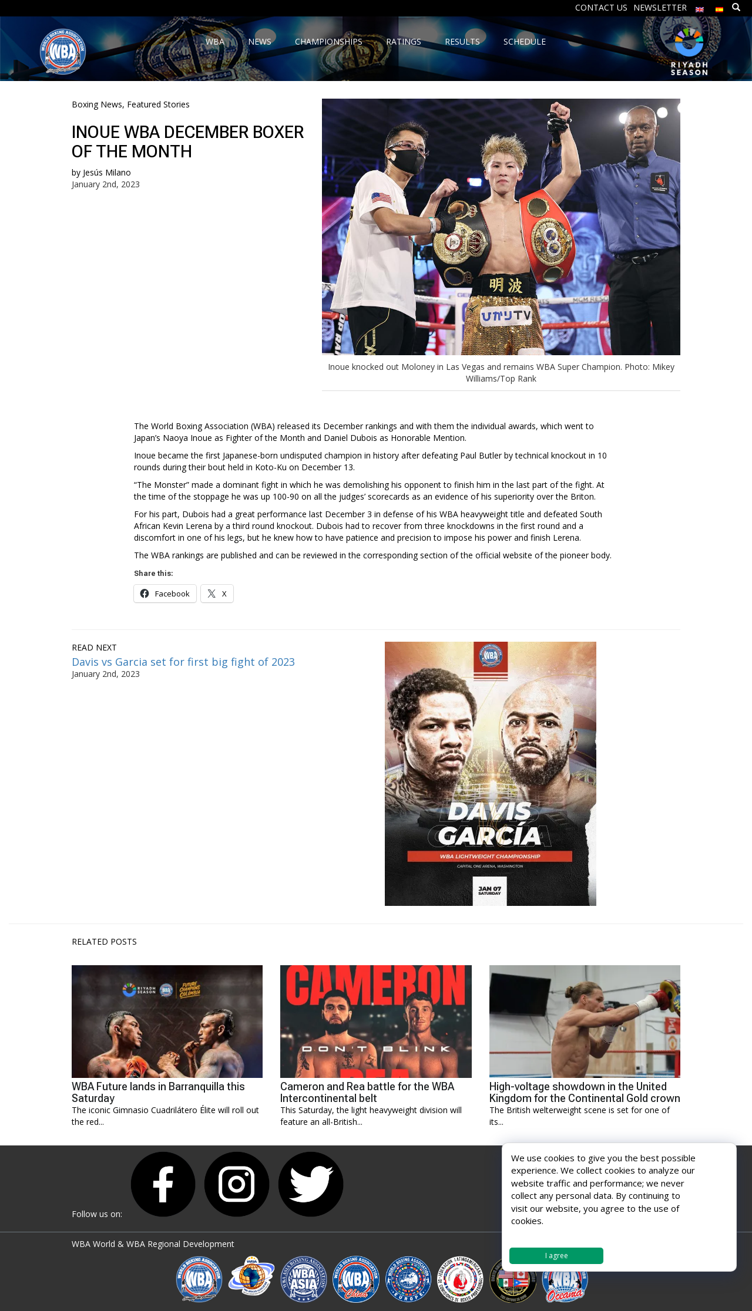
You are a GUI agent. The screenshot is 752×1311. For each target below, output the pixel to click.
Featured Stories (158, 104)
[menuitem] (700, 6)
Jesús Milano (107, 172)
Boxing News (97, 104)
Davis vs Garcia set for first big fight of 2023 (183, 662)
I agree (556, 1256)
